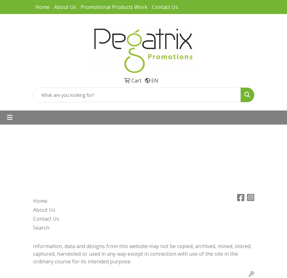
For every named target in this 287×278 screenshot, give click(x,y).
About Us (65, 7)
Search (41, 227)
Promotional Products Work (114, 7)
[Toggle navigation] (10, 117)
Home (42, 7)
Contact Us (165, 7)
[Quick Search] (137, 95)
